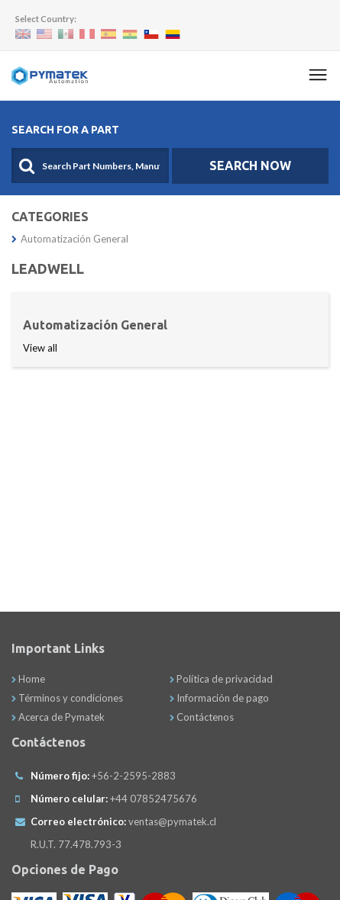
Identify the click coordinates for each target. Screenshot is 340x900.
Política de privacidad (221, 679)
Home (28, 679)
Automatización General (69, 239)
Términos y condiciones (67, 698)
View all (40, 348)
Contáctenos (202, 717)
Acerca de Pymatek (58, 717)
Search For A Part (65, 130)
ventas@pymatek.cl (172, 821)
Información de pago (219, 698)
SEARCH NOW (250, 165)
